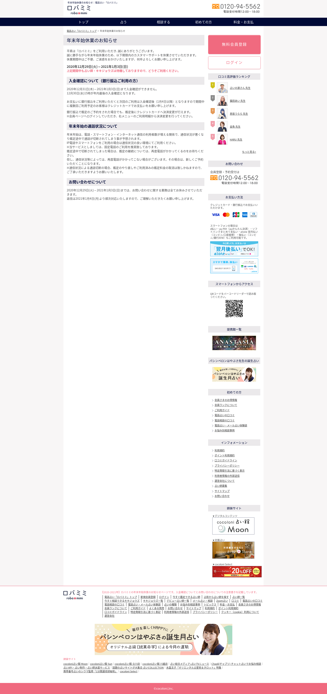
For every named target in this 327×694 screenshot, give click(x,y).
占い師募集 (221, 486)
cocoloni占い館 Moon (75, 664)
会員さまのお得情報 (226, 400)
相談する (163, 21)
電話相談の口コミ (225, 420)
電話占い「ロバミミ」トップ (82, 31)
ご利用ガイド (222, 410)
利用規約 (220, 450)
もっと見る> (249, 152)
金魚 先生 (235, 126)
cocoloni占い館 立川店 (127, 664)
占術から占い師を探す (216, 597)
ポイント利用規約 (225, 455)
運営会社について (225, 481)
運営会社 (109, 616)
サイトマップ (222, 491)
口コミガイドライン (226, 460)
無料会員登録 (234, 44)
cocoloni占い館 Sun (101, 664)
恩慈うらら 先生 (239, 114)
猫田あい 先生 (237, 101)
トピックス (210, 604)
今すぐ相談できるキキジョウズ (122, 601)
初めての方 (203, 21)
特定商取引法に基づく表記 (146, 612)
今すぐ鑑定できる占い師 (186, 597)
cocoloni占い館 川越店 (155, 664)
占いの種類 (170, 604)
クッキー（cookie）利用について (240, 612)
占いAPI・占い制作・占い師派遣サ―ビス (86, 667)
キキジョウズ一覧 (153, 601)
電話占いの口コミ (225, 415)
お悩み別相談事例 (225, 430)
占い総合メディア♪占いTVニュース (189, 664)
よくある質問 (156, 608)
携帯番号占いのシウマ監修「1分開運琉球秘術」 (90, 671)
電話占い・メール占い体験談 (231, 425)
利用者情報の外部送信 (227, 476)
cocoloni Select (128, 671)
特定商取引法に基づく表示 (230, 470)
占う (123, 21)
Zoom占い (222, 601)
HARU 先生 (236, 139)
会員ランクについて (226, 405)
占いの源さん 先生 (240, 88)
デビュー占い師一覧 (178, 601)
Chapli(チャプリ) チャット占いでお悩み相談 (236, 664)
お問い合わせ (222, 496)
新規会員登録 (148, 597)
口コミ (235, 601)
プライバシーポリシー (227, 465)
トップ (83, 21)
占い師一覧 (238, 597)
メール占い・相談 (203, 601)
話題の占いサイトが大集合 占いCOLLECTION (138, 667)
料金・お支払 (244, 21)
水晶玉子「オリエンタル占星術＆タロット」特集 (193, 667)
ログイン (234, 62)
